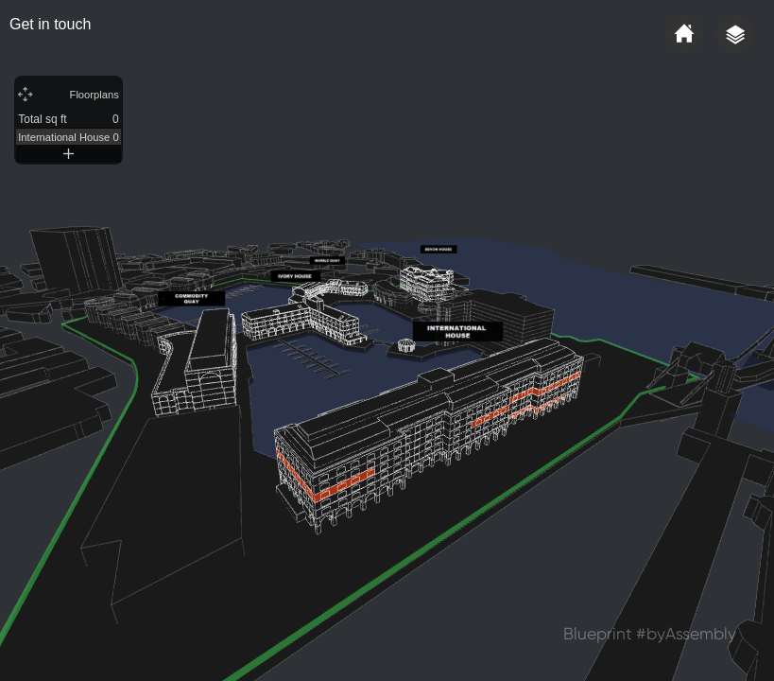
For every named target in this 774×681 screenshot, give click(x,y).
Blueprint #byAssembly (649, 633)
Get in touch (50, 24)
